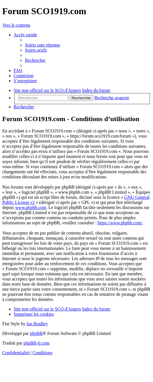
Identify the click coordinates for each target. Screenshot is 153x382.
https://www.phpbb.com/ (120, 222)
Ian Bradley (37, 323)
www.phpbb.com (30, 207)
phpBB (36, 333)
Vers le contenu (16, 25)
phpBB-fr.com (36, 343)
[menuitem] (42, 45)
